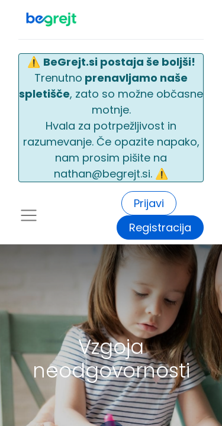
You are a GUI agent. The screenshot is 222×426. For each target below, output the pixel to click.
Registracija (160, 227)
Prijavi (149, 203)
